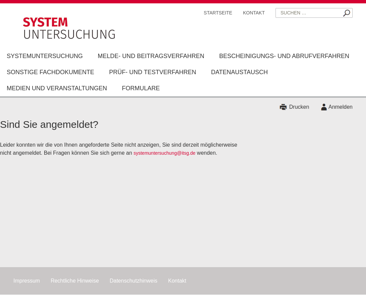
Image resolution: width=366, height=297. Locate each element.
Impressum (26, 281)
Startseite (218, 12)
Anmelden (340, 107)
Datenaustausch (239, 72)
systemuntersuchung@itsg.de (164, 153)
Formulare (141, 88)
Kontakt (254, 12)
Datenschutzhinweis (133, 281)
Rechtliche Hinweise (75, 281)
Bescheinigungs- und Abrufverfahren (284, 56)
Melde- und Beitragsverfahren (151, 56)
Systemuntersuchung (45, 56)
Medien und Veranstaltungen (57, 88)
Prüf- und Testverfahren (152, 72)
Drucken (299, 107)
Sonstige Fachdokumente (50, 72)
